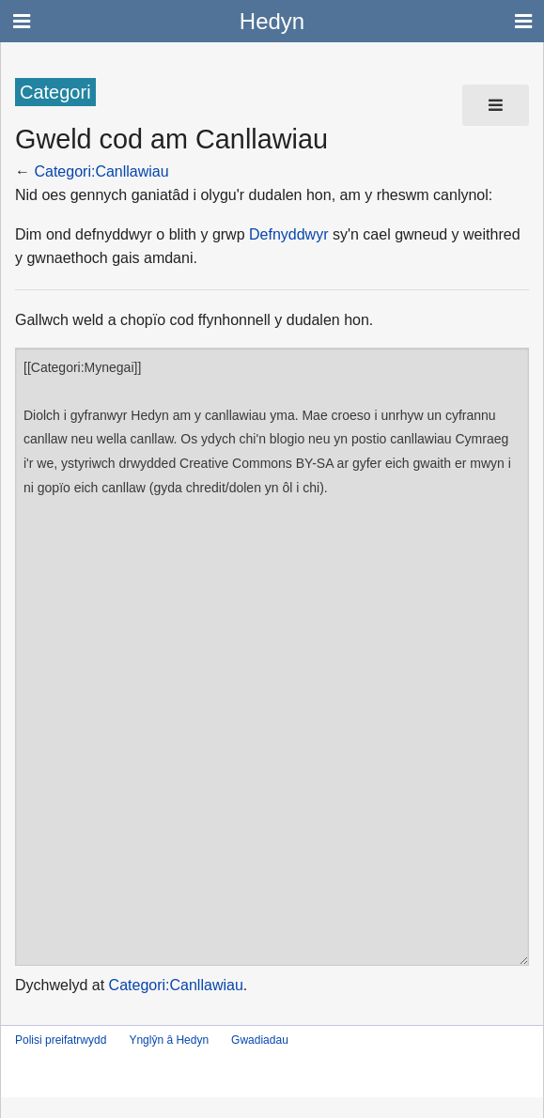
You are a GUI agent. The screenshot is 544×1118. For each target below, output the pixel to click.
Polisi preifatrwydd (60, 1040)
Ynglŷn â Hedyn (169, 1040)
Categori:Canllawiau (101, 171)
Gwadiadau (259, 1040)
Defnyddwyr (288, 234)
